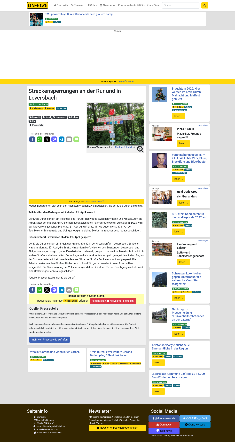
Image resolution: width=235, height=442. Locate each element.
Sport (57, 22)
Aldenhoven (95, 363)
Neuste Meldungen (43, 420)
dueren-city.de (203, 125)
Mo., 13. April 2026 (180, 289)
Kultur (188, 107)
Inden (105, 363)
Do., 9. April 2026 (179, 324)
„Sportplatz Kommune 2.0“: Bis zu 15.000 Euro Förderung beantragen (178, 375)
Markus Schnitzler (124, 147)
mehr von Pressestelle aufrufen (49, 339)
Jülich (113, 363)
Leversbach (59, 117)
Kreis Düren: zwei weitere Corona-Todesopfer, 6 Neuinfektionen (111, 353)
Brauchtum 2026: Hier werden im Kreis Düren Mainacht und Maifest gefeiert (186, 94)
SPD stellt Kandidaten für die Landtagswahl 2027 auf (189, 215)
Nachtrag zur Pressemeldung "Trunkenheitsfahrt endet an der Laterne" (188, 314)
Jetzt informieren (126, 81)
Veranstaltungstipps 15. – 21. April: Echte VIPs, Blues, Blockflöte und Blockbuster (189, 158)
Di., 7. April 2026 (159, 382)
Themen (77, 5)
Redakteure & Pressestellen (47, 432)
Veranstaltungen (179, 110)
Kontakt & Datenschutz (45, 429)
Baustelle (35, 117)
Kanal (47, 117)
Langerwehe (135, 363)
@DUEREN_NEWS (195, 418)
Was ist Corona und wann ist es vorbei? (55, 352)
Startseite (61, 5)
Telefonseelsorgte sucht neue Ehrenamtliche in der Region (171, 346)
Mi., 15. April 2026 (180, 166)
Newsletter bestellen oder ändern (117, 427)
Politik (188, 225)
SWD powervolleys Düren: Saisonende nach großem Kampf (79, 14)
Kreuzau (49, 108)
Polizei (196, 292)
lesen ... (178, 116)
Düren (49, 22)
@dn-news (164, 424)
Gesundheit (48, 360)
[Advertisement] (117, 56)
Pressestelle (36, 125)
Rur (32, 121)
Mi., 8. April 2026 (159, 353)
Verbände (177, 356)
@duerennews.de (164, 418)
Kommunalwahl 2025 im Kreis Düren (139, 5)
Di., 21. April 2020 (38, 104)
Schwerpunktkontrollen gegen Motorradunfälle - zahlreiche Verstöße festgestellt (187, 278)
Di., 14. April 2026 (179, 222)
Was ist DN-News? (43, 423)
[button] (28, 20)
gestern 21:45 (51, 19)
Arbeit (168, 356)
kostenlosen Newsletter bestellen (113, 300)
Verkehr (62, 108)
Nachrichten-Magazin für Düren (49, 426)
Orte (91, 5)
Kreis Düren (36, 108)
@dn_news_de (195, 424)
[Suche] (180, 5)
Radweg (73, 117)
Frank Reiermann (185, 435)
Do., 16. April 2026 (180, 104)
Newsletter (108, 5)
